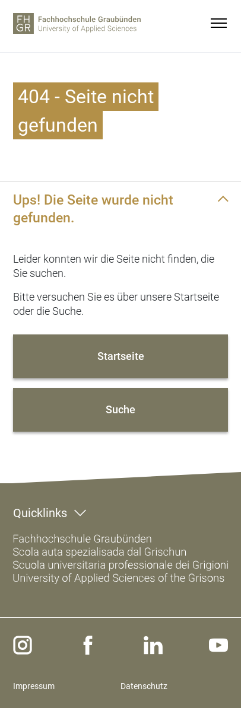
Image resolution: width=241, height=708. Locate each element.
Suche (120, 409)
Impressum (34, 686)
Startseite (120, 356)
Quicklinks (40, 513)
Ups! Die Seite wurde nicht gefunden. (93, 208)
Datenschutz (143, 686)
